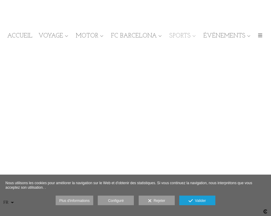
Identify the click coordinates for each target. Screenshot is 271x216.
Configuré (116, 201)
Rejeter (156, 201)
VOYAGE (50, 36)
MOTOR (87, 36)
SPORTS (180, 36)
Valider (197, 201)
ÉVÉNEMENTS (224, 36)
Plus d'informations (74, 201)
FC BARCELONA (134, 36)
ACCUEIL (19, 36)
